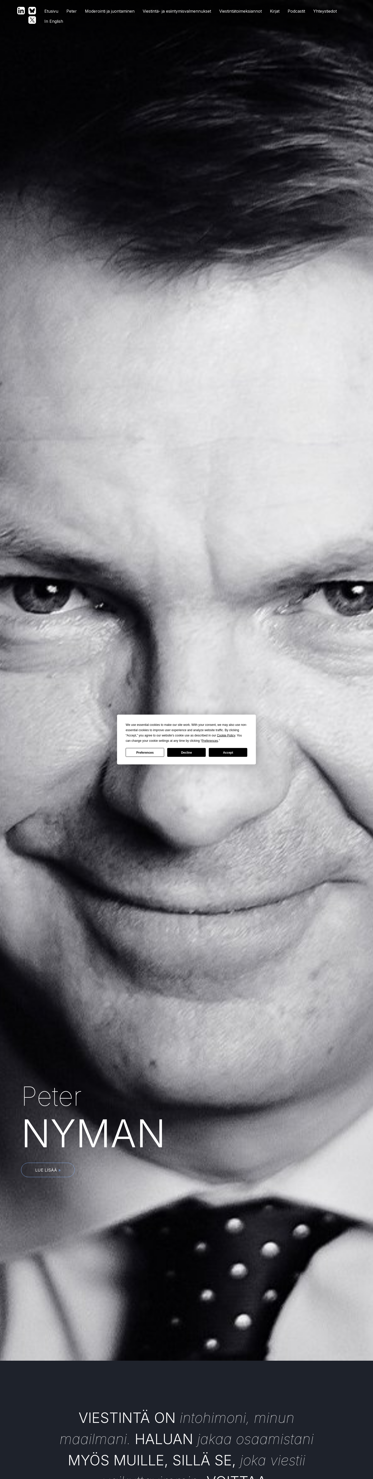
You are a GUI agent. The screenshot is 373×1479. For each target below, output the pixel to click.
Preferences (145, 752)
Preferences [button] (210, 741)
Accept (228, 752)
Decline (186, 752)
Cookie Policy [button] (226, 735)
